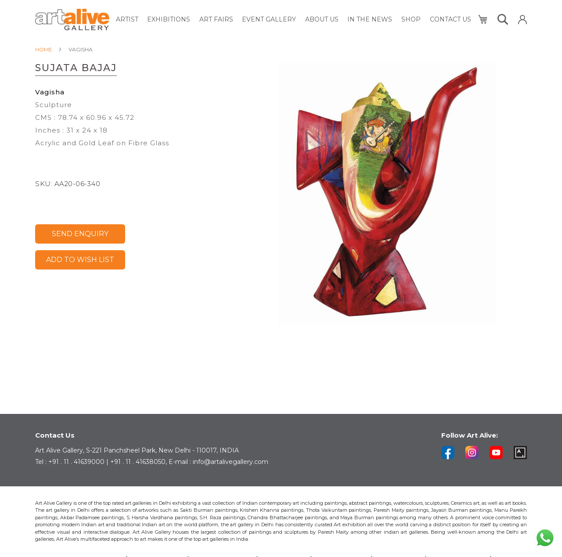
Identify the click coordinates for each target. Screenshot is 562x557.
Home (43, 49)
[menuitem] (128, 19)
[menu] (293, 19)
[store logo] (72, 19)
